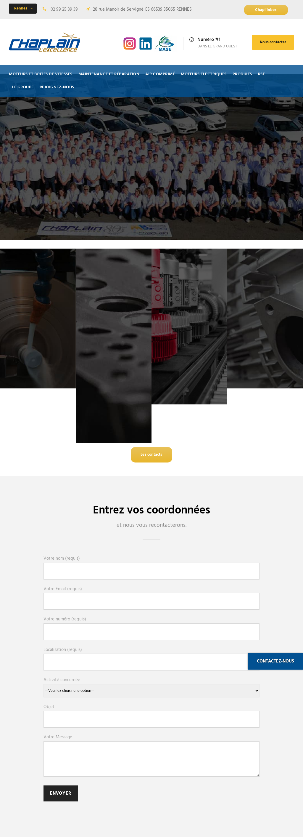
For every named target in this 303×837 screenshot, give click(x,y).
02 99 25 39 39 (64, 9)
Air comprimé (160, 74)
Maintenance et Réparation (109, 74)
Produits (242, 74)
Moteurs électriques (204, 74)
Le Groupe (23, 87)
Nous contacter (273, 42)
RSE (261, 74)
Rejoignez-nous (57, 87)
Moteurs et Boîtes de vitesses (40, 74)
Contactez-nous (275, 661)
